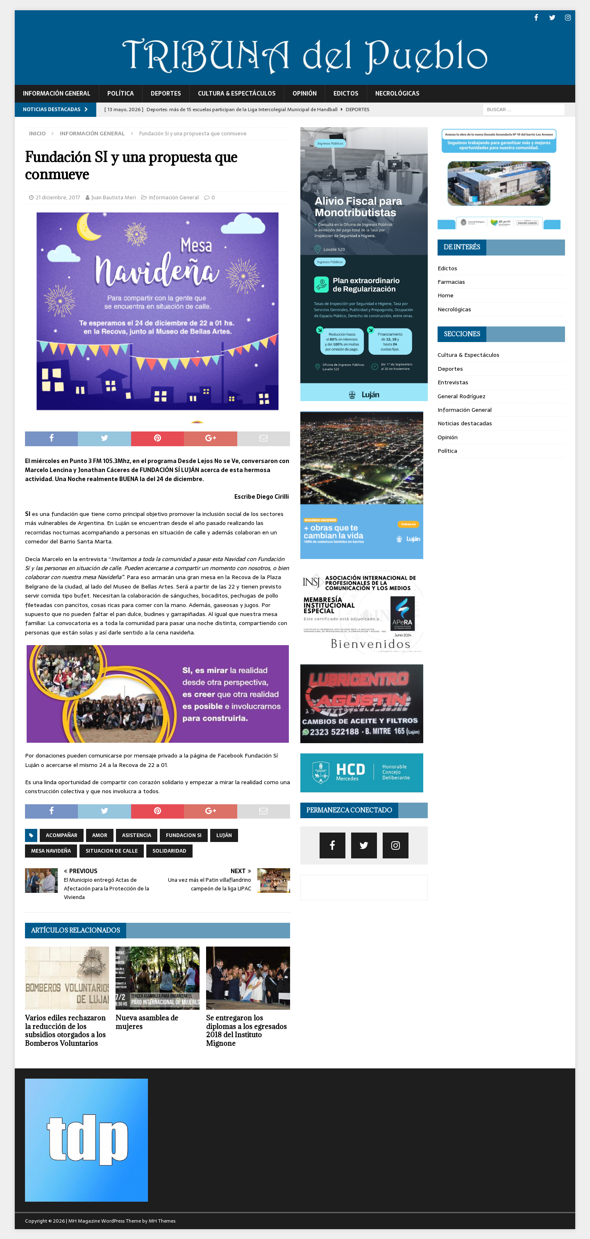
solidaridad (169, 851)
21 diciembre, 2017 (58, 196)
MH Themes (162, 1220)
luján (224, 835)
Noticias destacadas (465, 422)
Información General (57, 93)
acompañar (61, 835)
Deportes (166, 93)
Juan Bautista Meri (113, 196)
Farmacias (451, 281)
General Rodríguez (462, 395)
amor (99, 835)
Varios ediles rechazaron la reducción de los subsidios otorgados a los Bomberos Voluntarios (65, 1030)
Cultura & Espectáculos (237, 93)
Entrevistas (453, 381)
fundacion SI (184, 835)
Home (446, 294)
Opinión (305, 93)
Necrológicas (397, 93)
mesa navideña (51, 851)
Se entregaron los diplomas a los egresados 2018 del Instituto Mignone (246, 1030)
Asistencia (136, 835)
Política (120, 93)
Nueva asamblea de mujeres (147, 1021)
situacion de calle (112, 851)
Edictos (346, 93)
